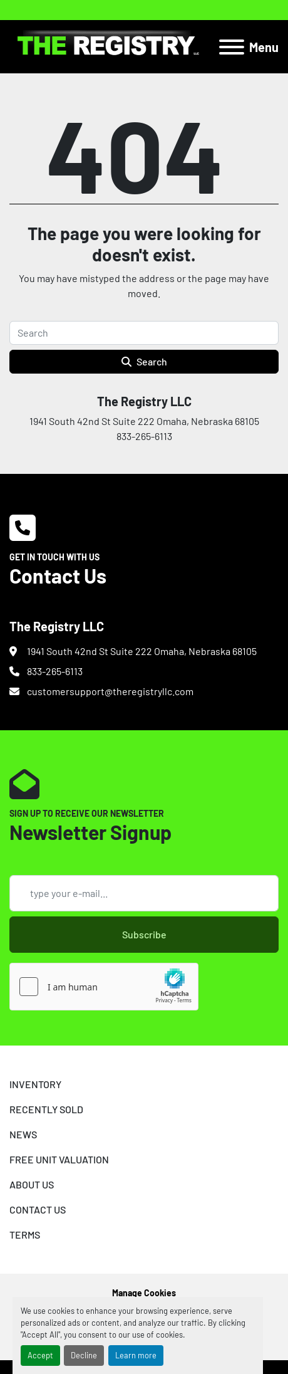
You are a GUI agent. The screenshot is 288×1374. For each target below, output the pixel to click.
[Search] (144, 333)
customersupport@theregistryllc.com (110, 691)
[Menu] (231, 47)
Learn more (136, 1355)
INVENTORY (35, 1084)
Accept (40, 1355)
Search (144, 361)
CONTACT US (37, 1209)
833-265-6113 (55, 671)
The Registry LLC (144, 401)
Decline (84, 1355)
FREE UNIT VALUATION (59, 1159)
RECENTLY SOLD (46, 1109)
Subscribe (144, 934)
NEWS (23, 1134)
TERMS (24, 1234)
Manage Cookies (144, 1292)
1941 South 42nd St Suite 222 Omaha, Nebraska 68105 (142, 651)
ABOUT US (31, 1184)
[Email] (144, 893)
